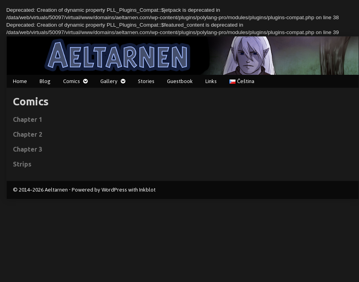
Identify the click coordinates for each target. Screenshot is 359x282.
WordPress (114, 189)
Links (211, 81)
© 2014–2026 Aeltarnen (40, 189)
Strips (22, 164)
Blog (45, 81)
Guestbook (180, 81)
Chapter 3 (27, 149)
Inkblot (147, 189)
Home (20, 81)
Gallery (109, 81)
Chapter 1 (27, 119)
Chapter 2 (27, 134)
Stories (146, 81)
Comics (71, 81)
